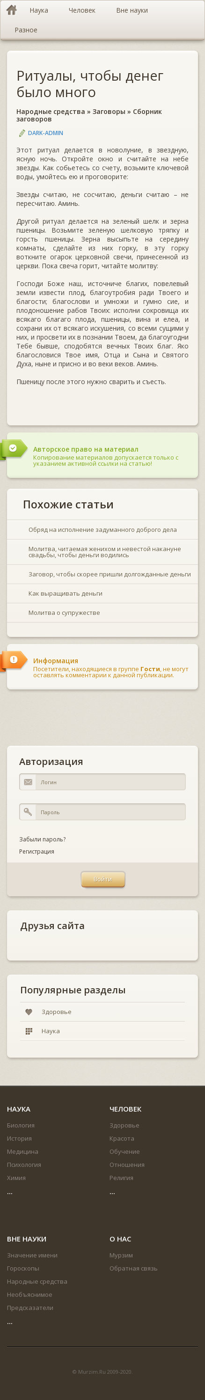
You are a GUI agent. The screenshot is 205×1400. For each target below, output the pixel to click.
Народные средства (50, 111)
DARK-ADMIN (45, 133)
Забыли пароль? (42, 839)
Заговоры (109, 111)
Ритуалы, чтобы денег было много (89, 83)
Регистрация (36, 851)
